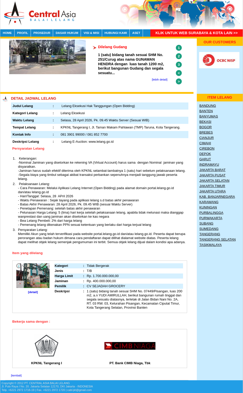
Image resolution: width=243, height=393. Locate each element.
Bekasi (205, 122)
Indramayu (209, 164)
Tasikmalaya (210, 245)
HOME (7, 32)
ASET (136, 32)
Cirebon (206, 148)
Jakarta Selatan (214, 180)
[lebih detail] (159, 79)
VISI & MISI (91, 32)
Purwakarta (210, 218)
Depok (205, 154)
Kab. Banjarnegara (217, 197)
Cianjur (206, 138)
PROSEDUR (41, 32)
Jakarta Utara (212, 191)
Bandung (207, 106)
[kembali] (16, 375)
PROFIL (22, 32)
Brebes (206, 132)
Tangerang (209, 234)
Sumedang (208, 229)
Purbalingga (211, 213)
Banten (206, 111)
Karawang (208, 202)
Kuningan (208, 207)
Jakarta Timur (212, 186)
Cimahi (205, 143)
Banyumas (208, 116)
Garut (205, 159)
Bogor (205, 127)
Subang (206, 223)
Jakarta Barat (212, 170)
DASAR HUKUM (67, 32)
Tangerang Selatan (217, 239)
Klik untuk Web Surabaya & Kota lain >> (196, 33)
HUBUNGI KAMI (116, 32)
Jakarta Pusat (212, 175)
